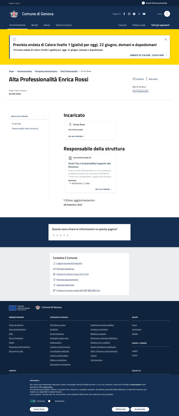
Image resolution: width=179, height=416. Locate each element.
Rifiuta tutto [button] (121, 409)
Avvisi (134, 324)
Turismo (93, 355)
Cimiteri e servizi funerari (60, 346)
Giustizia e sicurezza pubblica (102, 324)
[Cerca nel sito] (167, 14)
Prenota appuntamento (67, 279)
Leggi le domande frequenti (69, 263)
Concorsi (122, 25)
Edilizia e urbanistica (58, 360)
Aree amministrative (17, 329)
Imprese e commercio (99, 329)
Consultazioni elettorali (59, 351)
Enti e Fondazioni (16, 338)
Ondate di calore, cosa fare (148, 55)
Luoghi (134, 350)
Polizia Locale (139, 25)
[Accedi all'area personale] (154, 3)
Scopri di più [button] (39, 409)
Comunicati (136, 329)
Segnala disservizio (65, 285)
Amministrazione (17, 25)
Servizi (47, 25)
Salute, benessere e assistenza (103, 346)
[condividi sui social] (138, 79)
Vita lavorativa (96, 360)
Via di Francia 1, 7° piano (81, 183)
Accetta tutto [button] (139, 409)
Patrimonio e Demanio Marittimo (103, 338)
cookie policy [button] (48, 387)
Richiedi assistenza (65, 268)
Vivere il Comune (64, 25)
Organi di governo (16, 324)
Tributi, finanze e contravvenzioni (103, 351)
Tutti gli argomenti (160, 25)
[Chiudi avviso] (166, 39)
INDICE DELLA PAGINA (28, 116)
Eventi (134, 355)
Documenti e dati (16, 351)
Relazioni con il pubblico (100, 342)
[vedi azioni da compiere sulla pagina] (151, 79)
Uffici (11, 333)
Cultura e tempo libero (59, 355)
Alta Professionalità (69, 71)
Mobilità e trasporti (98, 333)
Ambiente (54, 329)
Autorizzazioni (55, 342)
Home (11, 71)
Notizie (135, 333)
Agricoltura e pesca (58, 324)
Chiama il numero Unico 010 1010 (72, 274)
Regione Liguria (14, 3)
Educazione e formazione (60, 364)
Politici (11, 342)
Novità (34, 25)
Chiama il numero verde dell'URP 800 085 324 (78, 290)
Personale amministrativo (46, 71)
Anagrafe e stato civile (59, 338)
